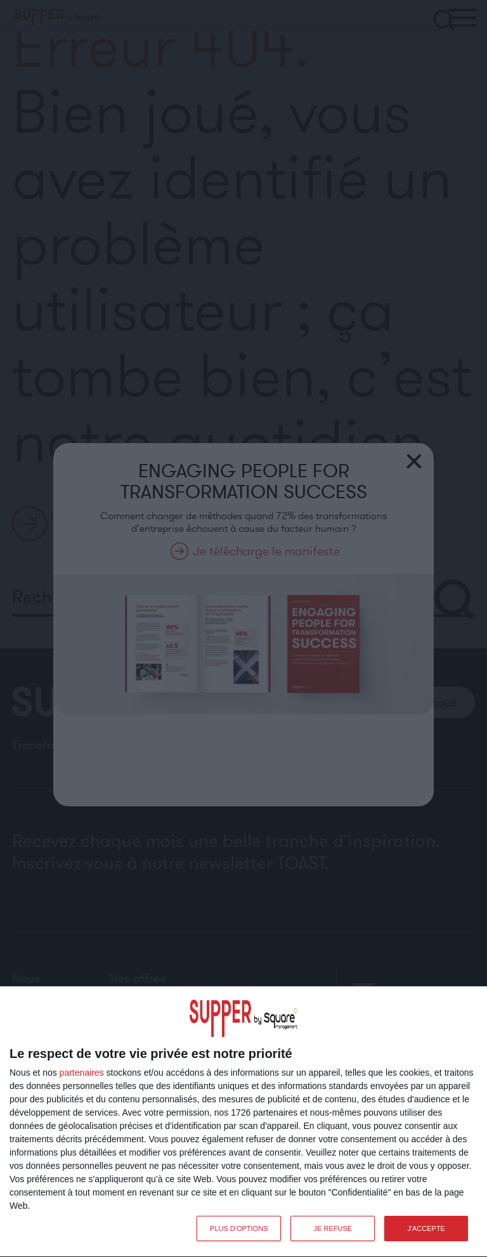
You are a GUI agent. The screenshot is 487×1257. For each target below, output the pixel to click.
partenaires (82, 1072)
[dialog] (243, 1122)
